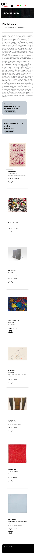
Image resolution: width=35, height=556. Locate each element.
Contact (6, 548)
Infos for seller (9, 131)
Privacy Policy (8, 546)
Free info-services (10, 111)
